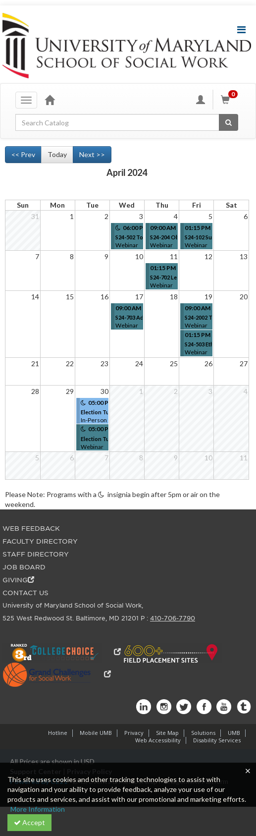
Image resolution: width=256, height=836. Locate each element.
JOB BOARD (24, 567)
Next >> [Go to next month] (92, 154)
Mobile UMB (96, 732)
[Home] (49, 99)
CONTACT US (25, 593)
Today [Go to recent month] (57, 154)
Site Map (167, 732)
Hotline (57, 732)
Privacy (134, 732)
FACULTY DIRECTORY (40, 541)
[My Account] (200, 99)
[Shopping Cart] (230, 99)
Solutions (203, 732)
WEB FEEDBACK (31, 528)
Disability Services (217, 740)
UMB (234, 732)
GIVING (18, 580)
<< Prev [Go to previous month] (23, 154)
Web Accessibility (158, 740)
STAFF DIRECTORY (35, 554)
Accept (29, 822)
